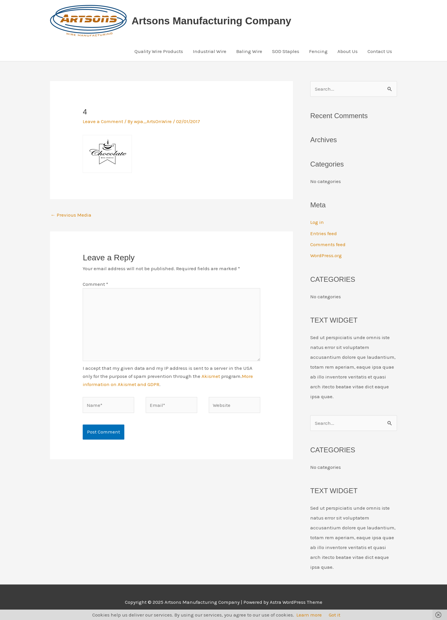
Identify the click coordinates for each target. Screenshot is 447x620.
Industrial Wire (209, 51)
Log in (317, 222)
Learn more (309, 615)
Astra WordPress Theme (296, 602)
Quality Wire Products (158, 51)
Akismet (211, 376)
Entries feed (323, 233)
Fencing (318, 51)
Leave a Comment (103, 121)
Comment (95, 284)
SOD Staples (285, 51)
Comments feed (328, 244)
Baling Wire (249, 51)
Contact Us (379, 51)
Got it (334, 615)
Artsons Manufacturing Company (211, 20)
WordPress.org (326, 255)
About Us (347, 51)
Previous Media (71, 215)
